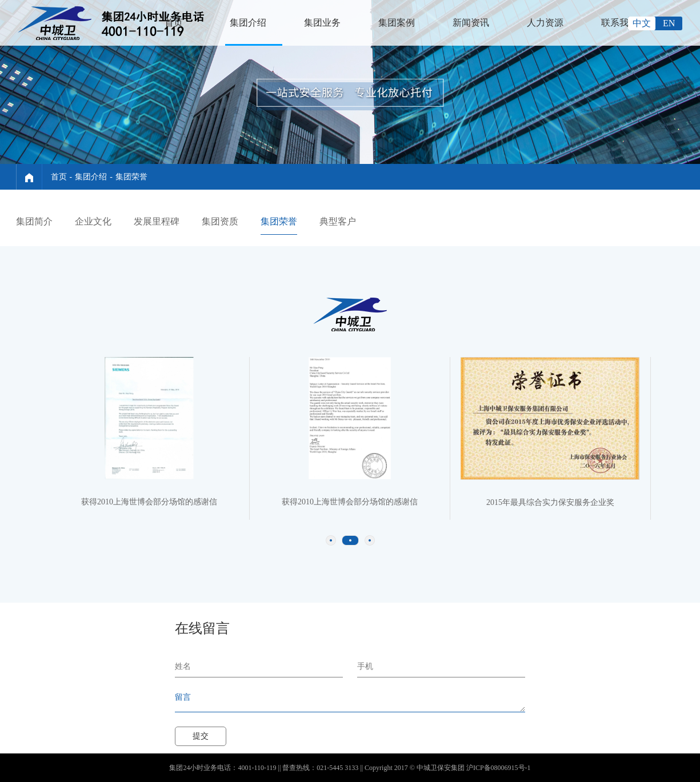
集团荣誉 (131, 177)
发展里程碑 (156, 221)
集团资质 (220, 221)
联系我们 (619, 22)
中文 (642, 23)
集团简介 (34, 221)
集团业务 (322, 22)
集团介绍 (248, 22)
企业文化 (93, 221)
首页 (174, 22)
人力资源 (545, 22)
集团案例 (396, 22)
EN (669, 23)
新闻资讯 (471, 22)
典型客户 (337, 221)
